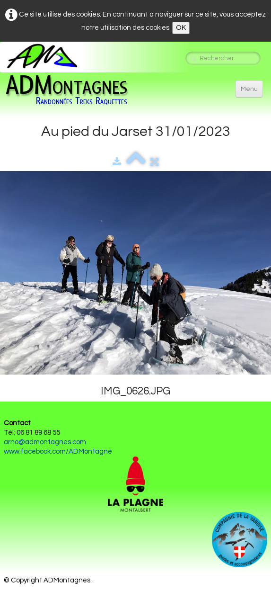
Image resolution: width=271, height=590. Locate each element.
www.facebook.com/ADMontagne (58, 451)
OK (181, 27)
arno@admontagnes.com (45, 442)
